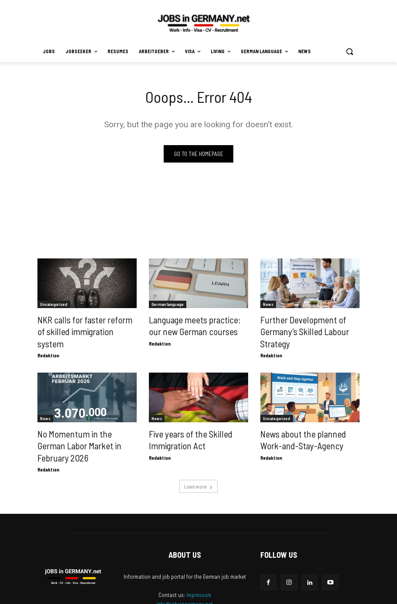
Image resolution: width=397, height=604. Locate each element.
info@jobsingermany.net (184, 572)
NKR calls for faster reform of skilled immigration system (79, 325)
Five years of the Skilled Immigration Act (182, 423)
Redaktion (48, 340)
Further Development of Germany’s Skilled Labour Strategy (309, 325)
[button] (349, 51)
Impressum (198, 563)
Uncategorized (53, 305)
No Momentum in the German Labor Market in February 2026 (80, 423)
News (268, 305)
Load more (198, 455)
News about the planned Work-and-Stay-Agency (303, 423)
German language (167, 305)
